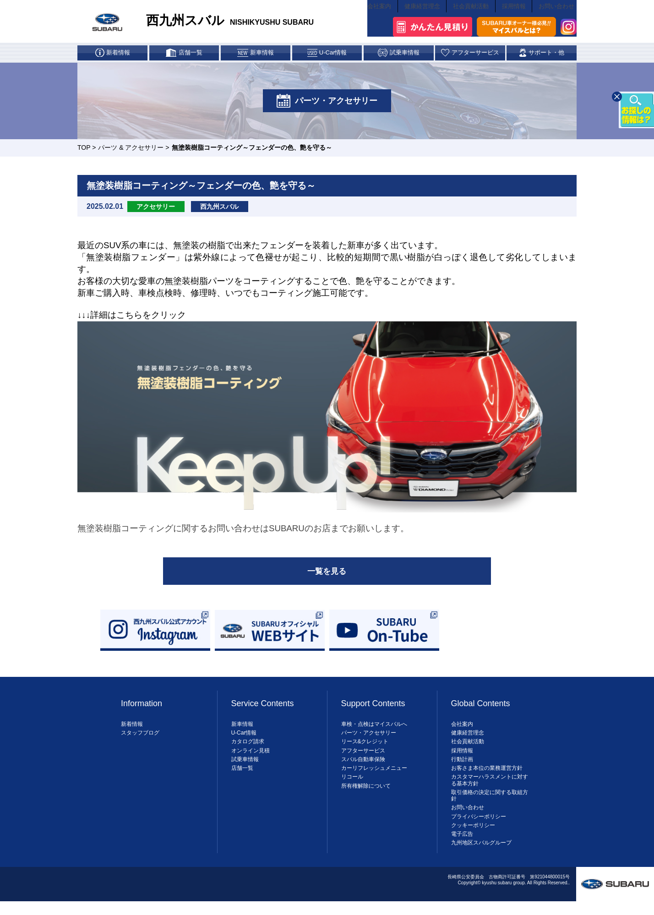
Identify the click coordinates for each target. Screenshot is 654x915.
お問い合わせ (557, 21)
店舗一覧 (242, 777)
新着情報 (132, 733)
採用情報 (512, 21)
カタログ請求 (247, 751)
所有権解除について (366, 795)
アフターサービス (363, 760)
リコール (352, 786)
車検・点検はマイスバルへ (374, 733)
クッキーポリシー (473, 835)
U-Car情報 (244, 742)
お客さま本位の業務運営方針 (487, 777)
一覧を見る (327, 578)
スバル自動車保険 (363, 769)
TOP (83, 153)
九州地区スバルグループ (481, 852)
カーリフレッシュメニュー (374, 777)
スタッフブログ (140, 742)
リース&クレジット (365, 751)
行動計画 (462, 769)
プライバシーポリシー (478, 826)
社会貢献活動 (465, 21)
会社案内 (367, 21)
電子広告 (462, 843)
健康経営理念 (413, 21)
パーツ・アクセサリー (368, 742)
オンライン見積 (250, 760)
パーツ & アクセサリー (131, 153)
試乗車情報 (245, 769)
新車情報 (242, 733)
